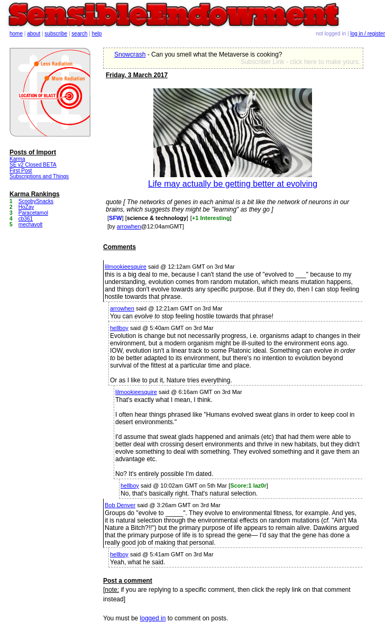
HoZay (26, 207)
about (33, 33)
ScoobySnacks (36, 201)
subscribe (55, 33)
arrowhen (129, 226)
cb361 (26, 219)
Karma (17, 159)
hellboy (119, 328)
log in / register (367, 33)
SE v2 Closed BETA (33, 165)
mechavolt (31, 224)
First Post (21, 170)
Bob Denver (120, 505)
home (16, 33)
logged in (153, 618)
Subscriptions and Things (39, 176)
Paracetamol (33, 213)
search (79, 33)
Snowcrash (129, 54)
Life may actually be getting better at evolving (232, 183)
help (97, 33)
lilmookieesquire (125, 266)
